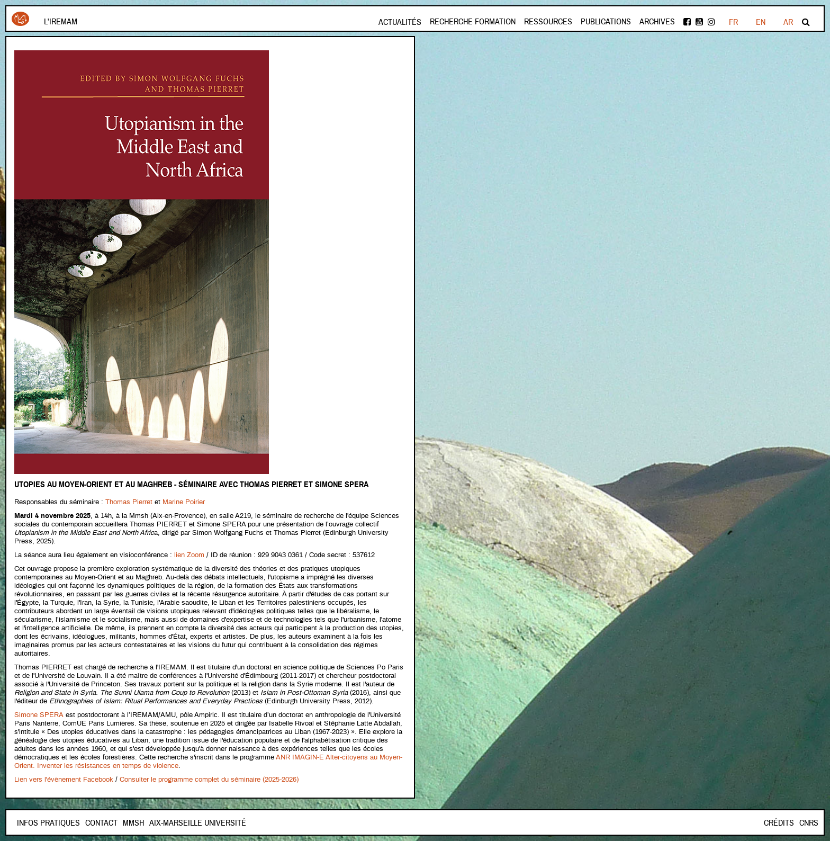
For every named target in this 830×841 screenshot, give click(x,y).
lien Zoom (189, 555)
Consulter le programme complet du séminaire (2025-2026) (209, 779)
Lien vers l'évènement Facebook (63, 779)
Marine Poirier (184, 502)
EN (760, 22)
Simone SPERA (39, 715)
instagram (711, 21)
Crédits (779, 823)
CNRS (808, 823)
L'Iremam (60, 21)
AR (788, 22)
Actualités (399, 22)
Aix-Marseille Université (197, 823)
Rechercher (806, 21)
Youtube (699, 21)
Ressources (548, 21)
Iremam (20, 19)
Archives (657, 21)
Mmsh (133, 823)
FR (733, 22)
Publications (606, 21)
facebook (687, 21)
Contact (101, 823)
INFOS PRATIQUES (48, 823)
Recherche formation (473, 21)
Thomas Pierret (128, 502)
